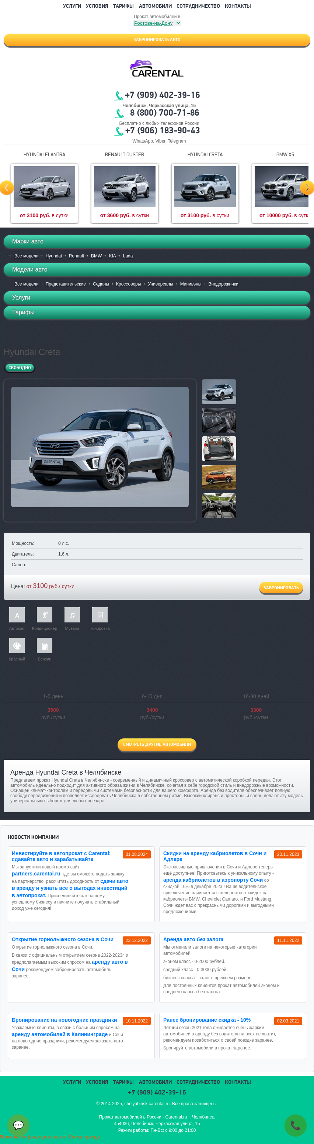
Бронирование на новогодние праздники (64, 1020)
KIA (112, 256)
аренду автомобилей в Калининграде (60, 1034)
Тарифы (123, 6)
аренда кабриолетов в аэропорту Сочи (213, 880)
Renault (76, 256)
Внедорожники (223, 284)
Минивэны (191, 284)
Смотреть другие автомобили (157, 744)
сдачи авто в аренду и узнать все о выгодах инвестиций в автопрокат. (70, 888)
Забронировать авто (157, 40)
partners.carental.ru (36, 874)
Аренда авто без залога (193, 939)
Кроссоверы (128, 284)
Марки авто (27, 241)
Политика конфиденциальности (32, 1137)
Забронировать (281, 588)
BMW (96, 256)
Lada (128, 256)
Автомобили (155, 6)
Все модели (26, 256)
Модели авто (30, 269)
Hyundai (54, 256)
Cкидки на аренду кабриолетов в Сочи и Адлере (214, 856)
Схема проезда (84, 1137)
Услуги (72, 6)
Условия (97, 6)
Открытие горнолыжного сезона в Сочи (63, 939)
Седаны (101, 284)
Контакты (238, 6)
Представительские (66, 284)
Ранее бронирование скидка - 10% (207, 1020)
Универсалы (160, 284)
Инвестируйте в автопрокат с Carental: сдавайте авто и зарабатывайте (61, 856)
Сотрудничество (198, 6)
